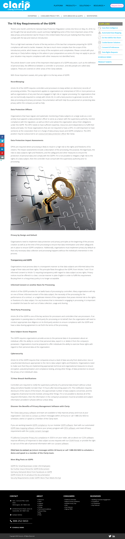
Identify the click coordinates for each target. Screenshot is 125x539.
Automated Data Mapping (109, 32)
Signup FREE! (69, 509)
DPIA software (69, 428)
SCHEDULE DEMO (104, 57)
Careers (40, 505)
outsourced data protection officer (52, 134)
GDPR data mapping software (22, 428)
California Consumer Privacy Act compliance (29, 437)
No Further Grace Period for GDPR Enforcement (30, 469)
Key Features (69, 507)
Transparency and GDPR (21, 260)
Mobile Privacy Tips (70, 503)
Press (39, 515)
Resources (98, 5)
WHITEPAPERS (92, 16)
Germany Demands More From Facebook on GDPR (31, 472)
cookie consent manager (39, 431)
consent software (61, 443)
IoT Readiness (96, 503)
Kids (66, 505)
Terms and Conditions (44, 509)
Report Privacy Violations (72, 501)
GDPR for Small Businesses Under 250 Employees (30, 466)
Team (40, 501)
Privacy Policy (42, 511)
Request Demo (117, 6)
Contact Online (17, 515)
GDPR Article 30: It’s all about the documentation (30, 475)
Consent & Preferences (108, 47)
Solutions (84, 5)
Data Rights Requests (108, 52)
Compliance (95, 501)
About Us (41, 499)
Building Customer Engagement (101, 499)
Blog (39, 513)
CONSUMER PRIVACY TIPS (50, 16)
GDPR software (67, 425)
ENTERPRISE (32, 16)
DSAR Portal (74, 440)
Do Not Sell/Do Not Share (109, 37)
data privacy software (27, 413)
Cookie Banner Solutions (109, 42)
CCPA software (88, 437)
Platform (58, 5)
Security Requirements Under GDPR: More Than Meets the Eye (36, 478)
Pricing (40, 507)
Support (40, 503)
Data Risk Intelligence (108, 28)
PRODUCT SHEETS (105, 62)
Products (70, 5)
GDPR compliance (39, 425)
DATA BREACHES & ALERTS (73, 16)
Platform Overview (70, 499)
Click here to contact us (31, 416)
